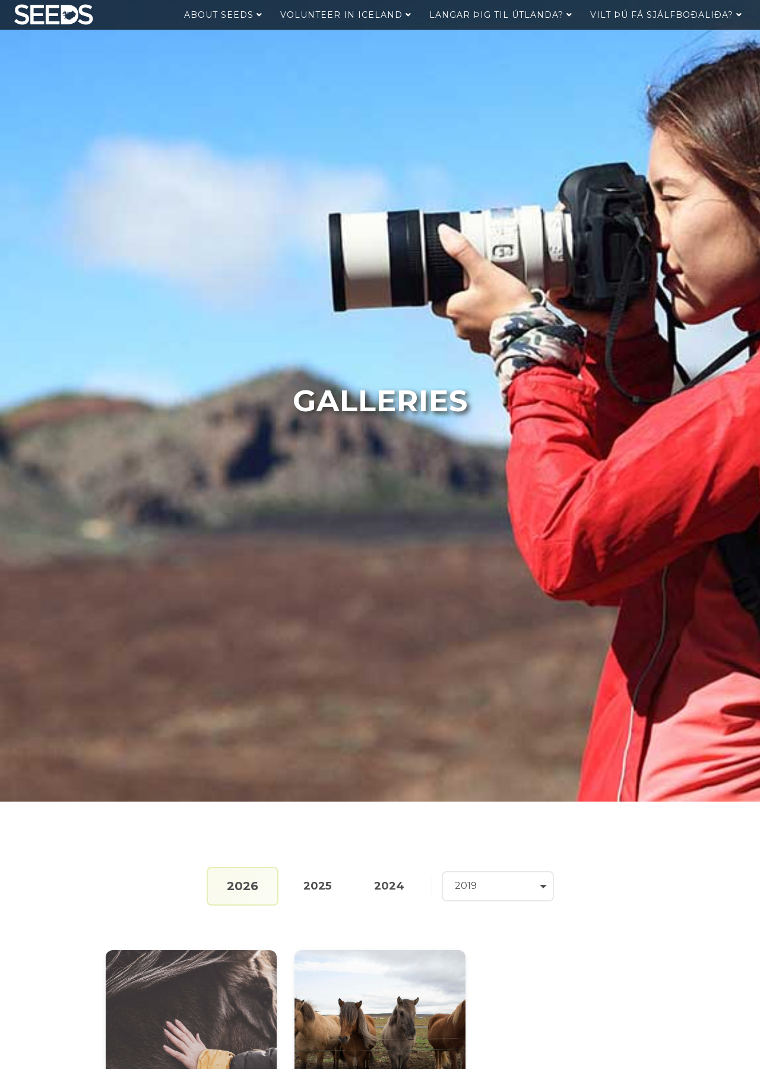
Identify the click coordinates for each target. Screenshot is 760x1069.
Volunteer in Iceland (345, 15)
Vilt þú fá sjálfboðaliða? (666, 15)
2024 (389, 886)
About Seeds (223, 15)
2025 (317, 886)
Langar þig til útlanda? (500, 15)
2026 (242, 886)
